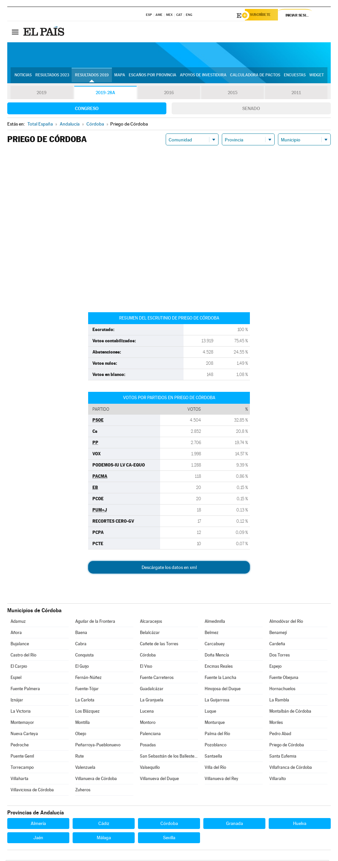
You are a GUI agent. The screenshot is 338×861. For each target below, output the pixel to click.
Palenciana (150, 734)
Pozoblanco (215, 745)
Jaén (38, 838)
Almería (38, 824)
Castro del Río (23, 656)
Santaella (213, 757)
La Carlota (84, 700)
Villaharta (19, 779)
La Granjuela (151, 700)
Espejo (275, 667)
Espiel (16, 678)
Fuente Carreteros (157, 678)
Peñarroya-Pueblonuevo (97, 745)
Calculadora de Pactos (255, 76)
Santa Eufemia (282, 757)
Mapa (119, 76)
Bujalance (20, 644)
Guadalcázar (151, 689)
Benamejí (278, 633)
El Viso (146, 667)
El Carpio (19, 667)
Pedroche (20, 745)
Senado (251, 109)
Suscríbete (263, 15)
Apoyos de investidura (203, 76)
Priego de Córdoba (286, 745)
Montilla (82, 723)
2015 (232, 93)
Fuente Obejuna (283, 678)
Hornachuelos (282, 689)
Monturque (215, 723)
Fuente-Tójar (87, 689)
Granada (234, 824)
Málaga (104, 838)
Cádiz (103, 824)
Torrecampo (22, 768)
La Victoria (21, 712)
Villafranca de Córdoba (290, 768)
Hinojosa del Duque (223, 689)
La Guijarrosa (217, 700)
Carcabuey (215, 644)
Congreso (87, 109)
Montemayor (22, 723)
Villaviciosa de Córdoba (32, 790)
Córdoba (148, 656)
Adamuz (18, 622)
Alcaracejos (151, 622)
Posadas (148, 745)
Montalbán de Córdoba (290, 712)
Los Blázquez (87, 712)
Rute (79, 757)
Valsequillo (150, 768)
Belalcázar (150, 633)
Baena (81, 633)
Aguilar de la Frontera (95, 622)
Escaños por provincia (152, 76)
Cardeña (277, 644)
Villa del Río (215, 768)
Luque (210, 712)
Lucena (147, 712)
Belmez (212, 633)
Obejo (80, 734)
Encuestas (295, 76)
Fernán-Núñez (88, 678)
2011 (296, 93)
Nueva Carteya (24, 734)
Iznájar (17, 700)
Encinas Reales (219, 667)
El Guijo (82, 667)
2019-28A (105, 93)
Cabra (80, 644)
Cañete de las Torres (159, 644)
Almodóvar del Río (286, 622)
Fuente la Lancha (220, 678)
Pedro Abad (280, 734)
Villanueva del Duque (159, 779)
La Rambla (279, 700)
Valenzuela (85, 768)
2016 (169, 93)
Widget (316, 76)
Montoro (147, 723)
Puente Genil (22, 757)
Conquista (84, 656)
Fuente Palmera (25, 689)
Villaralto (277, 779)
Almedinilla (215, 622)
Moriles (276, 723)
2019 (41, 93)
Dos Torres (279, 656)
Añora (16, 633)
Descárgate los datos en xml (169, 568)
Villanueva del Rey (221, 779)
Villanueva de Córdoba (96, 779)
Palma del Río (217, 734)
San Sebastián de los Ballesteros (169, 757)
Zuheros (82, 790)
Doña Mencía (217, 656)
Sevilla (169, 838)
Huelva (299, 824)
